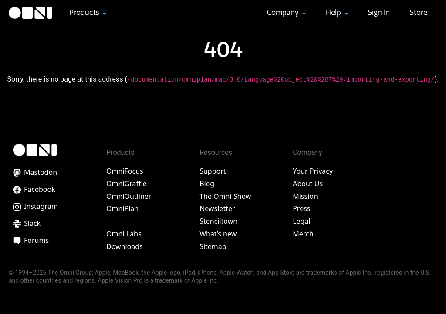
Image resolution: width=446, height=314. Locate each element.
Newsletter (217, 208)
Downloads (124, 246)
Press (301, 208)
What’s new (218, 234)
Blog (206, 183)
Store (418, 12)
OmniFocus (124, 171)
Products (85, 12)
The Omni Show (225, 196)
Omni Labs (124, 234)
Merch (303, 234)
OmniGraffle (126, 183)
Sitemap (212, 246)
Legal (301, 221)
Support (212, 171)
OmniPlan (122, 208)
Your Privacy (313, 171)
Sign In (379, 12)
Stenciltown (218, 221)
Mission (305, 196)
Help (334, 12)
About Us (308, 183)
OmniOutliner (128, 196)
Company (284, 12)
